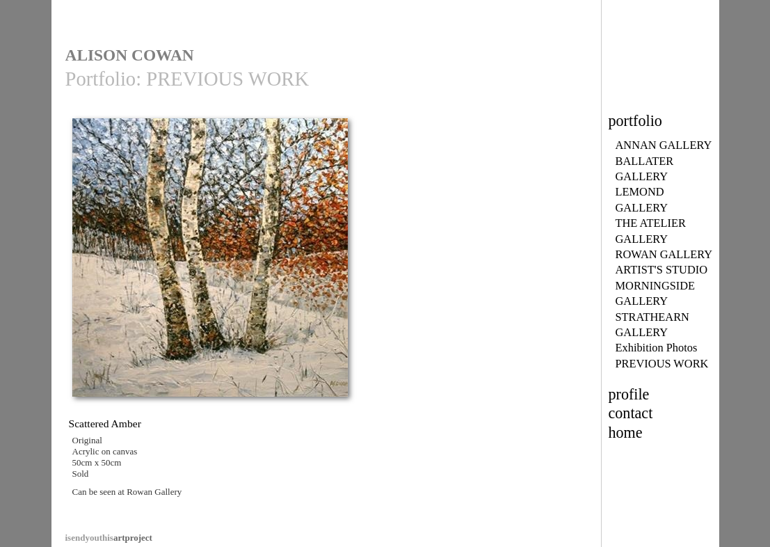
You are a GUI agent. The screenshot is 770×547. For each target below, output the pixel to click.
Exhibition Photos (657, 347)
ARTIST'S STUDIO (662, 269)
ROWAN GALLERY (664, 254)
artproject (108, 537)
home (626, 432)
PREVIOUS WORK (662, 363)
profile (629, 394)
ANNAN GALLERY (664, 145)
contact (631, 413)
